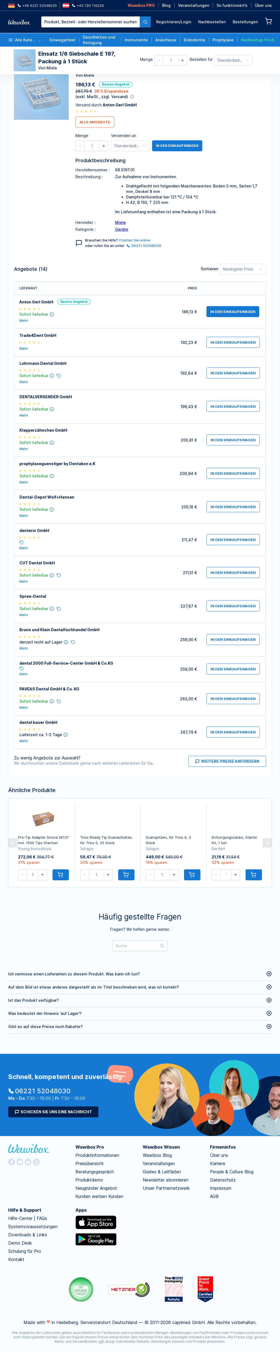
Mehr (23, 320)
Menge (146, 59)
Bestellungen (245, 21)
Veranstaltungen (193, 5)
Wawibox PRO (141, 5)
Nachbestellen (212, 21)
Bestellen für (201, 59)
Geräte (121, 229)
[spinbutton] (170, 60)
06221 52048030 (144, 245)
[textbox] (90, 22)
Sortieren (209, 268)
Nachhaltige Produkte (258, 40)
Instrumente (136, 40)
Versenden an (123, 135)
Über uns (263, 5)
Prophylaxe (223, 40)
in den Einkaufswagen (178, 146)
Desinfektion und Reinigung (99, 40)
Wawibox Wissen (161, 1147)
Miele (120, 222)
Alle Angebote (95, 122)
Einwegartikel (62, 40)
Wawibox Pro (89, 1147)
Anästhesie (165, 40)
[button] (158, 60)
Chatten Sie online (134, 240)
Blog (166, 5)
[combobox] (96, 21)
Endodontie (194, 40)
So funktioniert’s (232, 5)
